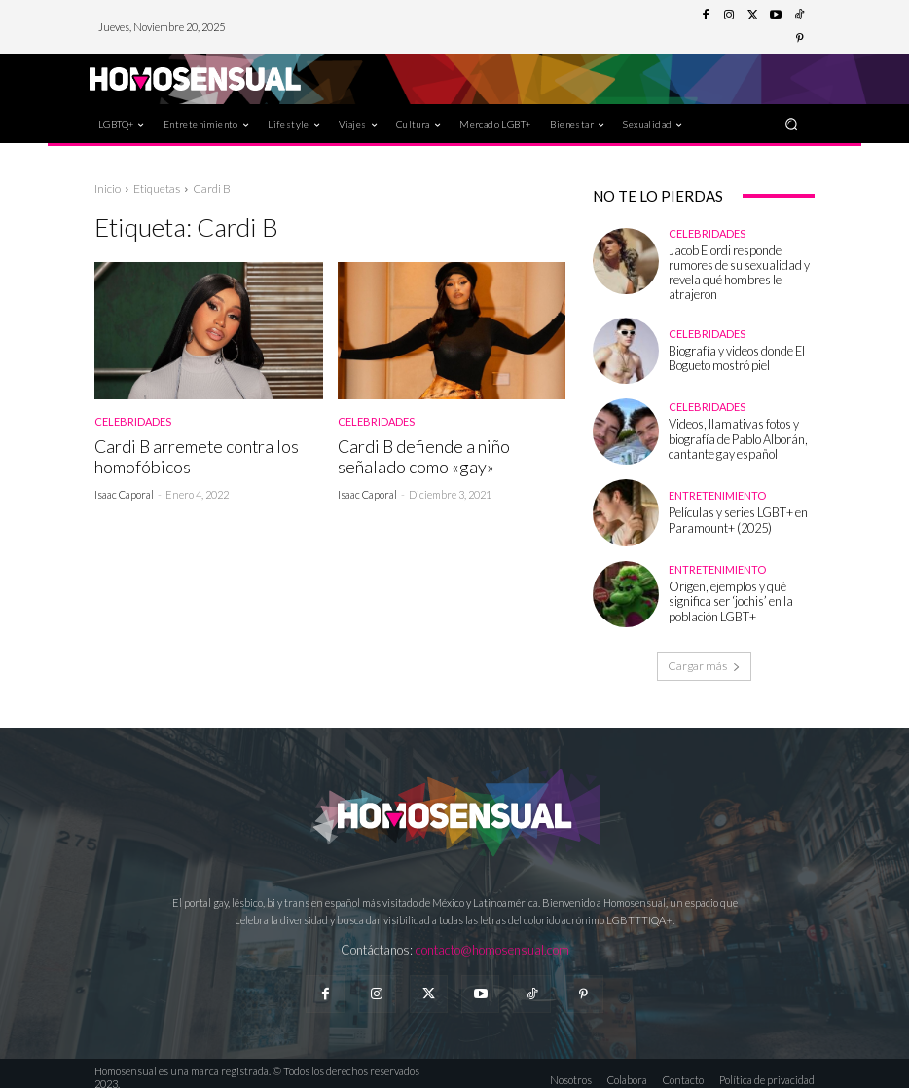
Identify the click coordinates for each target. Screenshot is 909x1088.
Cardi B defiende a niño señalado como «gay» (420, 455)
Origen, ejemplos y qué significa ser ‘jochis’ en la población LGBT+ (741, 594)
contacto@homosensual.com (492, 942)
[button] (792, 123)
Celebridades (132, 421)
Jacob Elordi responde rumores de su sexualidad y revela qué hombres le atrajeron (740, 268)
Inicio (107, 188)
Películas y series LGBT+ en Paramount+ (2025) (732, 512)
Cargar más (704, 658)
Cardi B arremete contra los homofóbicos (193, 455)
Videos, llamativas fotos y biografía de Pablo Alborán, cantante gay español (729, 431)
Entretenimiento (717, 489)
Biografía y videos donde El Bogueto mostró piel (729, 349)
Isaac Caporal (124, 492)
